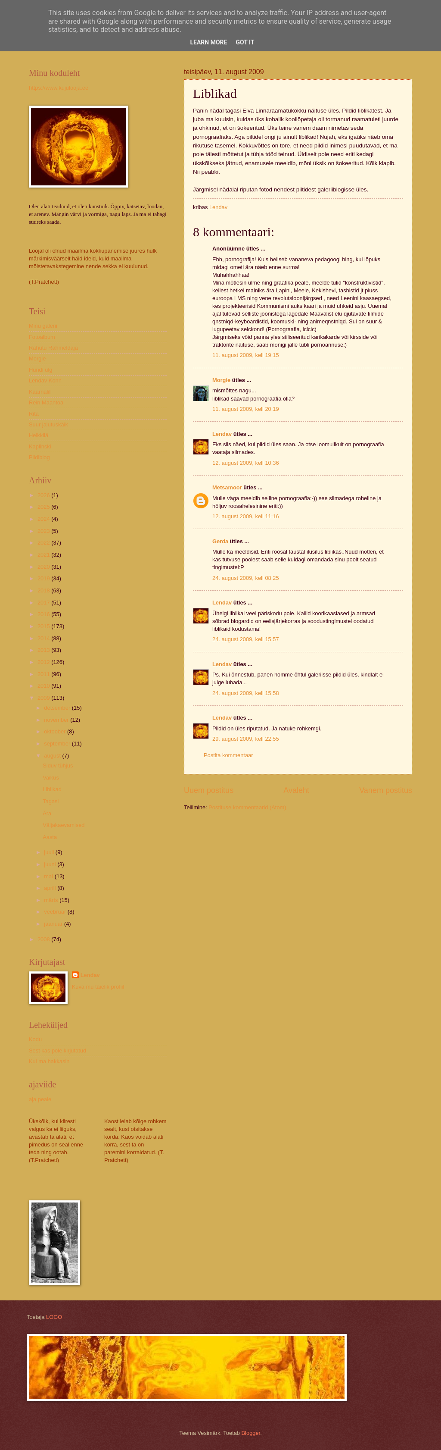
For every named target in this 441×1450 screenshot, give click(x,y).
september (57, 743)
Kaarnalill (40, 391)
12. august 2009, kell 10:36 (245, 463)
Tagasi (51, 801)
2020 (44, 567)
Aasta (50, 837)
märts (51, 900)
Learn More (208, 42)
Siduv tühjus (58, 765)
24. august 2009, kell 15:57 (245, 639)
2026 (44, 495)
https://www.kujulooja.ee (58, 88)
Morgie (221, 380)
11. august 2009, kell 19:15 (245, 355)
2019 (44, 578)
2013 (44, 650)
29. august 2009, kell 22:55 (245, 739)
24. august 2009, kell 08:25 (245, 578)
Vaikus (51, 777)
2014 (44, 638)
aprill (50, 888)
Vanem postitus (385, 790)
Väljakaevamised (63, 825)
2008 (44, 939)
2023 (44, 531)
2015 (44, 626)
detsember (57, 708)
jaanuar (54, 924)
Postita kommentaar (228, 755)
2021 (44, 554)
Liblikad (52, 789)
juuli (49, 852)
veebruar (55, 911)
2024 (44, 519)
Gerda (220, 541)
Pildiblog (39, 457)
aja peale (40, 1099)
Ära (47, 813)
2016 (44, 614)
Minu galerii (43, 326)
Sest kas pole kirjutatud (57, 1050)
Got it (245, 42)
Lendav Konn (45, 380)
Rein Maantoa (46, 402)
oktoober (55, 731)
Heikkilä (38, 435)
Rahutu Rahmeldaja (53, 347)
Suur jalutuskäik (48, 424)
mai (49, 876)
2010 (44, 686)
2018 (44, 590)
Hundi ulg (40, 369)
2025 (44, 507)
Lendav (222, 434)
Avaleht (296, 790)
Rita (34, 413)
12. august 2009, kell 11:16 (245, 516)
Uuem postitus (208, 790)
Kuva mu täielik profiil (98, 986)
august (53, 755)
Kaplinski (40, 446)
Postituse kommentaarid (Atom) (247, 807)
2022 (44, 542)
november (57, 720)
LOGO (54, 1317)
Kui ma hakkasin (49, 1061)
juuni (50, 864)
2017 (44, 602)
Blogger (251, 1433)
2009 (44, 698)
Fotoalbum (42, 337)
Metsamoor (227, 487)
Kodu (35, 1039)
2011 (44, 674)
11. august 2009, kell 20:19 (245, 409)
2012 (44, 662)
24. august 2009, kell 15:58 (245, 693)
